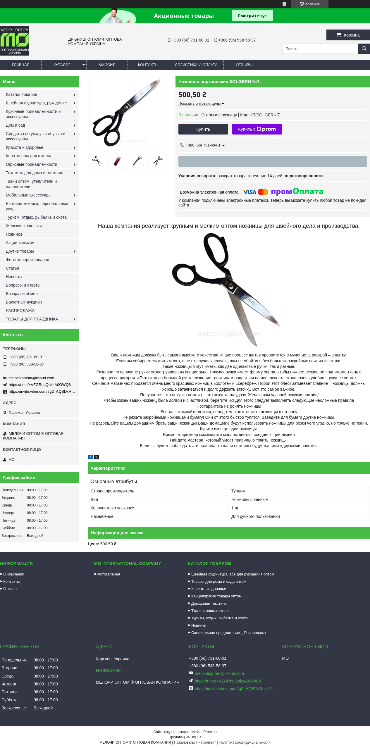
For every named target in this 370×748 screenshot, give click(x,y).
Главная (21, 65)
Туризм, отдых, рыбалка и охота (36, 217)
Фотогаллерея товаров (27, 259)
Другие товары (20, 251)
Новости (14, 276)
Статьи (12, 268)
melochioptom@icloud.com (31, 378)
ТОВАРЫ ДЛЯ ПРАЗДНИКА (32, 319)
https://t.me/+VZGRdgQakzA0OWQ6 (40, 384)
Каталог (62, 65)
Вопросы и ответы (23, 285)
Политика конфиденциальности (245, 742)
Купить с (257, 129)
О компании (13, 574)
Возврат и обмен (22, 293)
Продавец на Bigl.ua (185, 737)
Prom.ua (209, 732)
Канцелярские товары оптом (216, 596)
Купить (203, 129)
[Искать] (364, 49)
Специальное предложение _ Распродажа (228, 632)
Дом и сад (15, 125)
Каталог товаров (21, 94)
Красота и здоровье (24, 147)
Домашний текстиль (209, 603)
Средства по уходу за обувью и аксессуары (35, 136)
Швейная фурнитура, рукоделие (36, 103)
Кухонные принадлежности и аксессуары (33, 114)
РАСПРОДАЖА (20, 310)
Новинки (14, 234)
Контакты (148, 65)
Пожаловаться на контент (195, 742)
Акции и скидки (20, 242)
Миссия (107, 65)
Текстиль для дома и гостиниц (34, 172)
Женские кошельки (24, 225)
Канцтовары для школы (28, 156)
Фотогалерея (108, 574)
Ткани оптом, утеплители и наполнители (31, 184)
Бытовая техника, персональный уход (37, 206)
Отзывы (244, 65)
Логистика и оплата (196, 65)
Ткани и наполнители (209, 611)
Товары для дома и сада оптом (218, 581)
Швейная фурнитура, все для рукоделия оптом (232, 574)
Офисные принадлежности (31, 164)
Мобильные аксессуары (28, 195)
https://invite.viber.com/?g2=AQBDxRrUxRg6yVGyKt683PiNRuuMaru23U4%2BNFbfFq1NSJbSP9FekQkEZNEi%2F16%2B (236, 688)
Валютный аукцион (24, 302)
